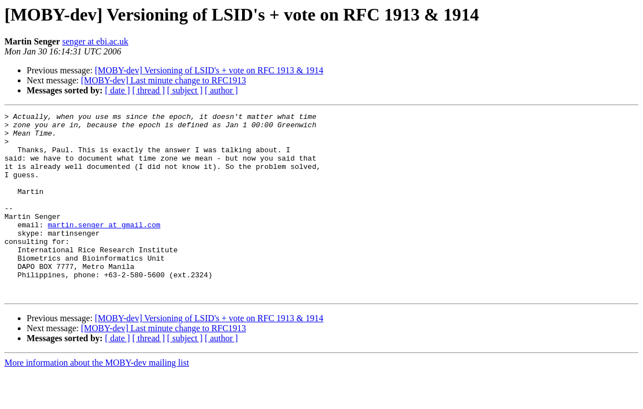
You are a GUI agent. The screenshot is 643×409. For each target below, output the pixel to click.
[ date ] (117, 90)
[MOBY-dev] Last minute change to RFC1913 (163, 80)
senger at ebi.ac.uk (95, 41)
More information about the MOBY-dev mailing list (96, 399)
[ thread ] (148, 90)
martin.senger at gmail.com (104, 248)
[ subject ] (185, 90)
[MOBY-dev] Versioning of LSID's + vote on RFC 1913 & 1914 (209, 70)
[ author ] (221, 90)
